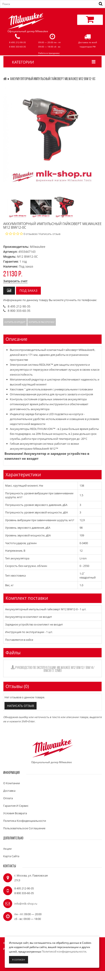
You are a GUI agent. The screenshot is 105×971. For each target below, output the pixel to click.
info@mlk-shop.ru (25, 904)
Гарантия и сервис (15, 806)
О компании (11, 783)
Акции (7, 849)
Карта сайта (11, 856)
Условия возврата (15, 813)
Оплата (8, 798)
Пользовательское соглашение (24, 828)
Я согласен (18, 959)
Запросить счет (15, 281)
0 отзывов (30, 234)
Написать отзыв (49, 234)
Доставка (9, 791)
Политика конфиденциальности (24, 821)
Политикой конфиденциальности (64, 951)
